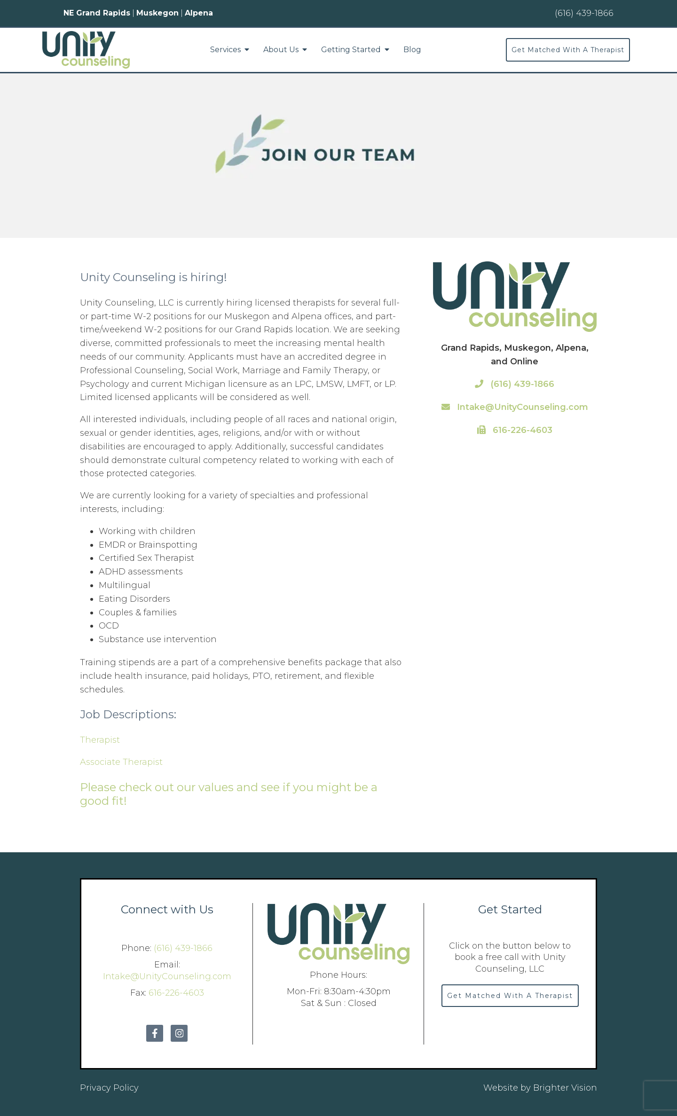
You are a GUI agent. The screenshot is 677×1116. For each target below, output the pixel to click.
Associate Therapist (121, 762)
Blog (412, 49)
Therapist (100, 740)
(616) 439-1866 (514, 384)
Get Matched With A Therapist (568, 50)
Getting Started (351, 49)
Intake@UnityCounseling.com (514, 407)
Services (225, 49)
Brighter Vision (565, 1088)
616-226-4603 (514, 430)
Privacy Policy (109, 1088)
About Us (281, 49)
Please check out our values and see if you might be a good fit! (229, 794)
